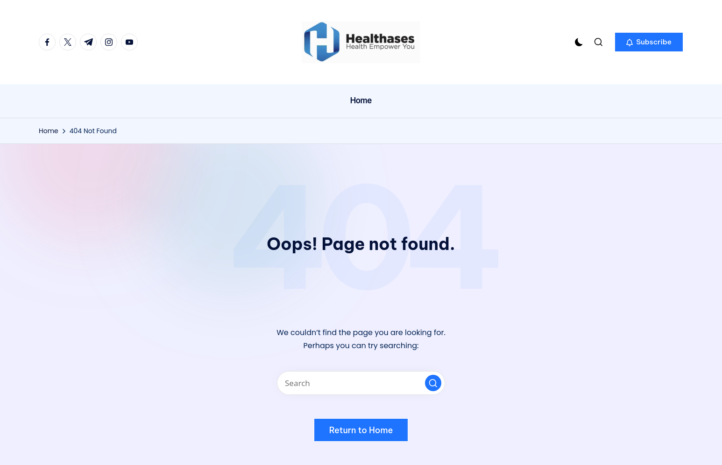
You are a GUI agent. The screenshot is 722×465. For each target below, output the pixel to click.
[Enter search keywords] (361, 383)
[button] (649, 42)
